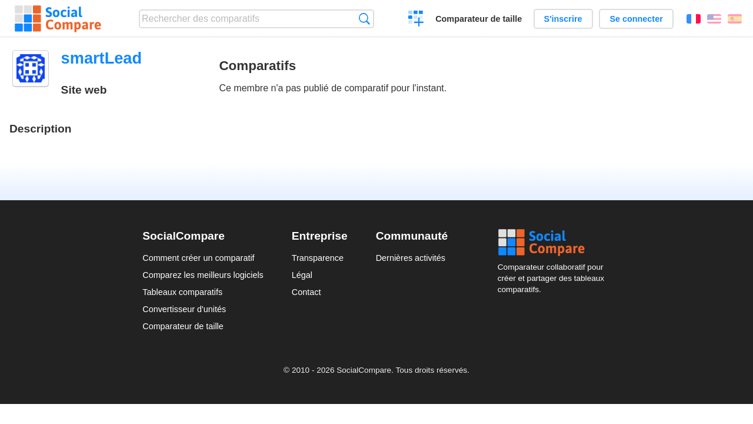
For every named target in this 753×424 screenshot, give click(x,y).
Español (735, 19)
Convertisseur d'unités (184, 309)
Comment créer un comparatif (198, 258)
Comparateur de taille (478, 19)
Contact (306, 292)
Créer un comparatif (416, 20)
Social (554, 242)
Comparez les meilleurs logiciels (203, 275)
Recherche (364, 18)
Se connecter (635, 19)
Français (694, 19)
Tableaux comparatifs (182, 292)
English (714, 19)
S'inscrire (563, 19)
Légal (302, 275)
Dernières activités (410, 258)
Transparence (318, 258)
